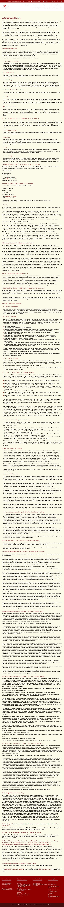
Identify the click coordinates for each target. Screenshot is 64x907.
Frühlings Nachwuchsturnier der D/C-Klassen (40, 885)
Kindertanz (50, 893)
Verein (27, 5)
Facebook (46, 1)
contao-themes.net (48, 904)
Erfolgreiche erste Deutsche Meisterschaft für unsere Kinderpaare (23, 894)
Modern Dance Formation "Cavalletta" (53, 890)
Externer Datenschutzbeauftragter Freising (14, 869)
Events (50, 5)
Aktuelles (42, 5)
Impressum (30, 904)
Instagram (53, 1)
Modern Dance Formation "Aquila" (53, 887)
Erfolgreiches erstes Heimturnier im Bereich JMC (24, 890)
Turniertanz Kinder (52, 884)
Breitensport (51, 894)
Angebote (57, 5)
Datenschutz (36, 904)
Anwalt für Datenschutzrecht (44, 869)
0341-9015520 (27, 1)
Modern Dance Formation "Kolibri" (53, 897)
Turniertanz (50, 883)
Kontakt (59, 8)
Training (34, 5)
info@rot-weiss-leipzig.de (37, 1)
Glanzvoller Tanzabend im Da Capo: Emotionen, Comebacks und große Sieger (23, 885)
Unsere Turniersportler (39, 8)
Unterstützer (51, 8)
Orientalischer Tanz (52, 891)
